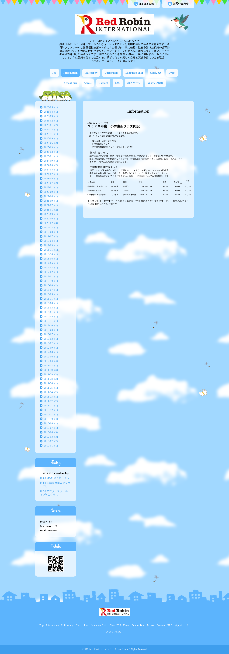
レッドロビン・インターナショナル (107, 649)
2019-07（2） (51, 236)
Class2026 (156, 72)
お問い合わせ (178, 4)
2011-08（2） (51, 378)
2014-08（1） (51, 316)
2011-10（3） (51, 370)
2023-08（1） (51, 178)
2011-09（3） (51, 374)
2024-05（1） (51, 169)
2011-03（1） (51, 396)
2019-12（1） (51, 227)
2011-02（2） (51, 401)
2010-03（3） (51, 436)
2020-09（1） (51, 214)
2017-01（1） (51, 276)
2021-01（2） (51, 209)
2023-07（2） (51, 183)
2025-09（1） (51, 138)
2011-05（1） (51, 387)
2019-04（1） (51, 240)
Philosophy (91, 72)
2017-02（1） (51, 272)
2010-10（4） (51, 419)
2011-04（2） (51, 392)
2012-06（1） (51, 356)
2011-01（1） (51, 405)
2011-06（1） (51, 383)
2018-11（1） (51, 249)
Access (88, 83)
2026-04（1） (51, 111)
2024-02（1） (51, 174)
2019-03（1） (51, 245)
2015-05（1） (51, 307)
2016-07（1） (51, 289)
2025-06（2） (51, 143)
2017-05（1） (51, 263)
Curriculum (111, 72)
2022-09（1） (51, 191)
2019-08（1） (51, 232)
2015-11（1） (51, 298)
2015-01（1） (51, 312)
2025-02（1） (51, 151)
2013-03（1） (51, 338)
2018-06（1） (51, 258)
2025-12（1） (51, 129)
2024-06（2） (51, 165)
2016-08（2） (51, 285)
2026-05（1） (51, 107)
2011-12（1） (51, 365)
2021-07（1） (51, 205)
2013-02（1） (51, 343)
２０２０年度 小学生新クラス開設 (113, 126)
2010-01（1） (51, 445)
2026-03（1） (51, 116)
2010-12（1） (51, 410)
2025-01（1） (51, 156)
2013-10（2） (51, 325)
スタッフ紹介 (155, 83)
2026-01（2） (51, 125)
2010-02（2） (51, 441)
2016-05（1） (51, 294)
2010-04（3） (51, 432)
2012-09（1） (51, 347)
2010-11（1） (51, 414)
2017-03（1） (51, 267)
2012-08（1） (51, 352)
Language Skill (134, 72)
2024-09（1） (51, 160)
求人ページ (134, 83)
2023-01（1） (51, 187)
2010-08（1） (51, 423)
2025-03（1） (51, 147)
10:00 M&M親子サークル (54, 478)
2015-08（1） (51, 303)
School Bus (70, 83)
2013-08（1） (51, 330)
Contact (103, 83)
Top (54, 72)
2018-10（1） (51, 254)
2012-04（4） (51, 361)
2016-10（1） (51, 281)
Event (172, 72)
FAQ (117, 83)
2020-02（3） (51, 223)
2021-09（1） (51, 200)
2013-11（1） (51, 321)
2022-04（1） (51, 196)
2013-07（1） (51, 334)
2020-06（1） (51, 218)
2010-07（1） (51, 427)
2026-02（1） (51, 120)
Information (70, 72)
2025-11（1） (51, 134)
